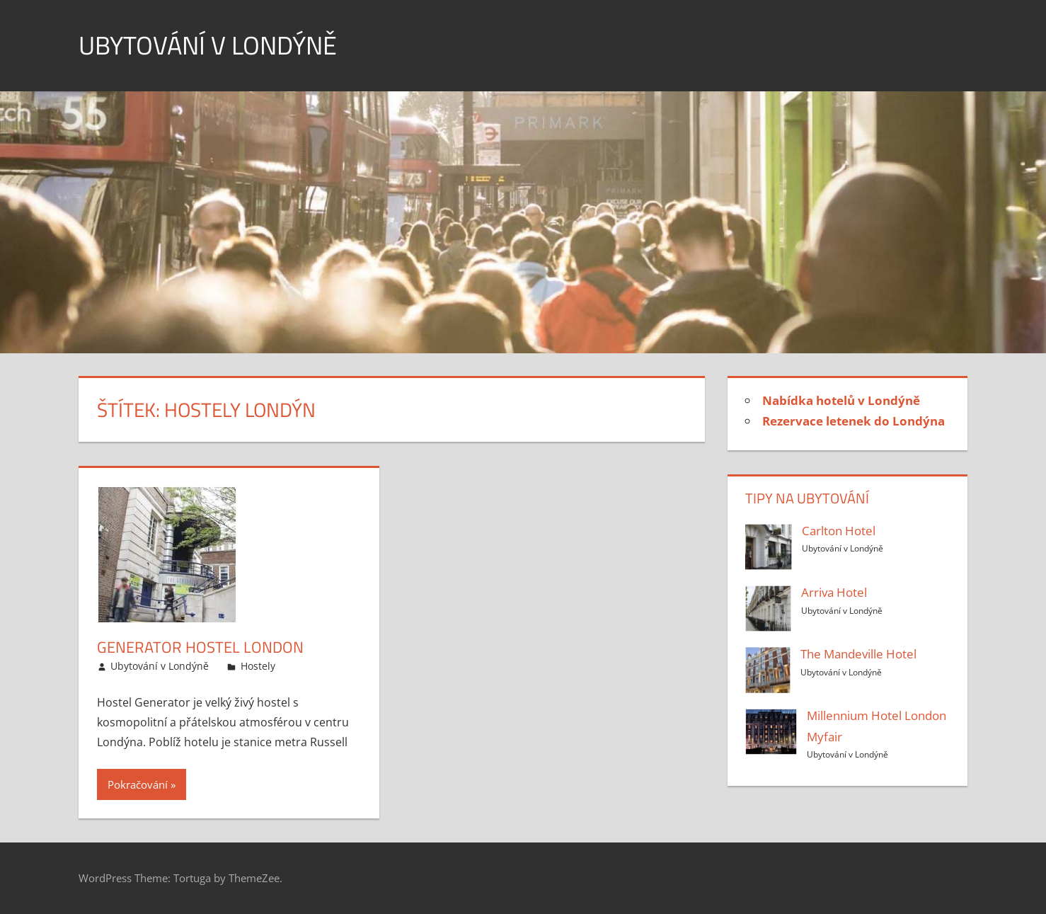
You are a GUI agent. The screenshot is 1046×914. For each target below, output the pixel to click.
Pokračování (138, 784)
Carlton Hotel (838, 530)
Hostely (258, 666)
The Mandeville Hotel (858, 654)
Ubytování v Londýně (208, 44)
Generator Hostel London (200, 647)
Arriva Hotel (834, 592)
